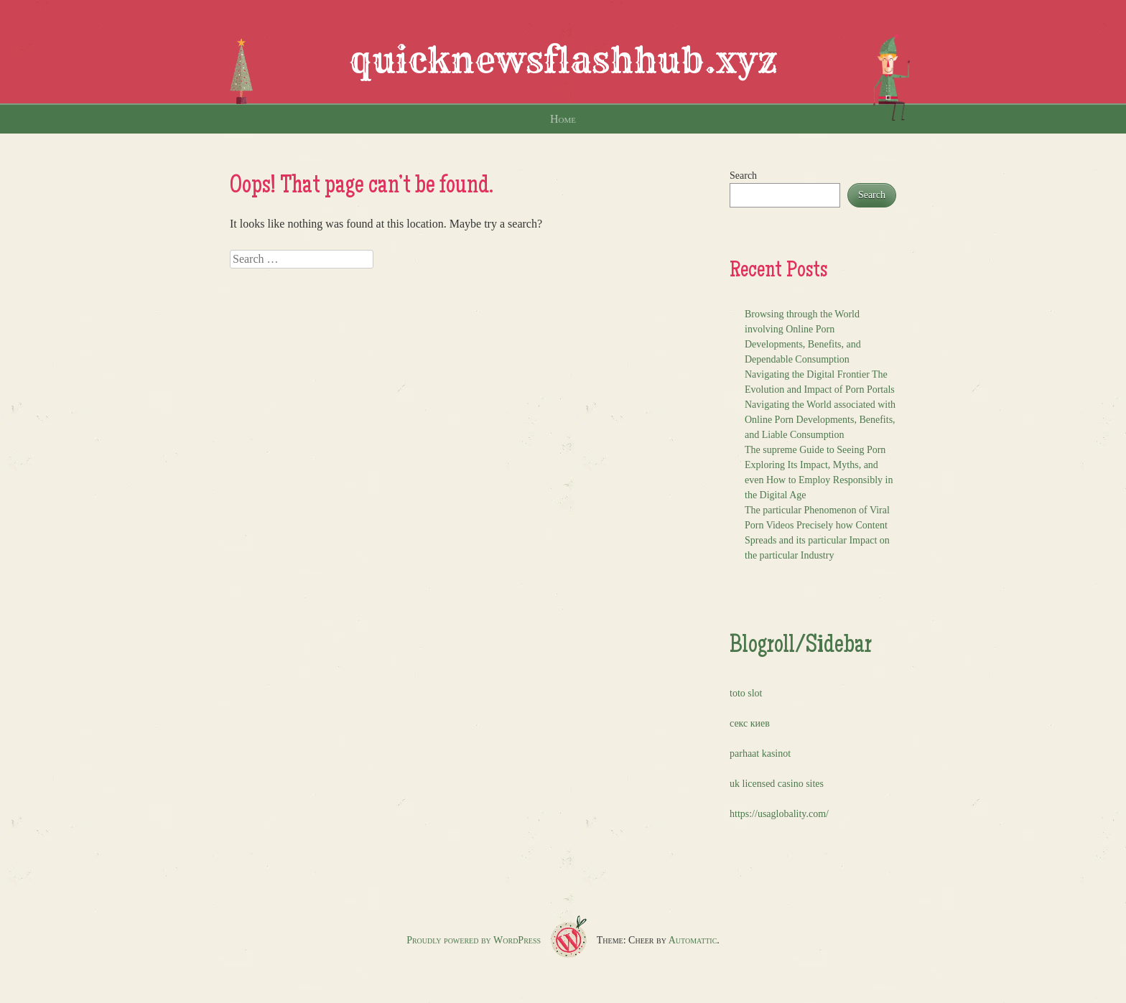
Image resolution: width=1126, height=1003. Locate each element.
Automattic (693, 940)
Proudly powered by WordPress (473, 940)
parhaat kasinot (760, 753)
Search (743, 175)
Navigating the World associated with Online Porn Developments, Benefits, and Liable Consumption (820, 419)
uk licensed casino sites (777, 783)
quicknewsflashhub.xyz (563, 60)
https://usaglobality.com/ (779, 813)
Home (563, 119)
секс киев (750, 723)
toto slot (746, 693)
